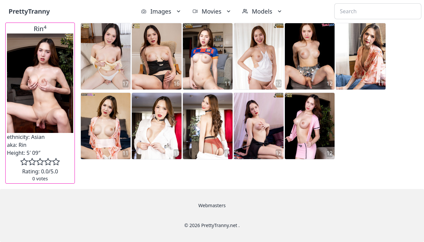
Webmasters (212, 205)
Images (161, 11)
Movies (212, 11)
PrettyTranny (29, 11)
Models (262, 11)
